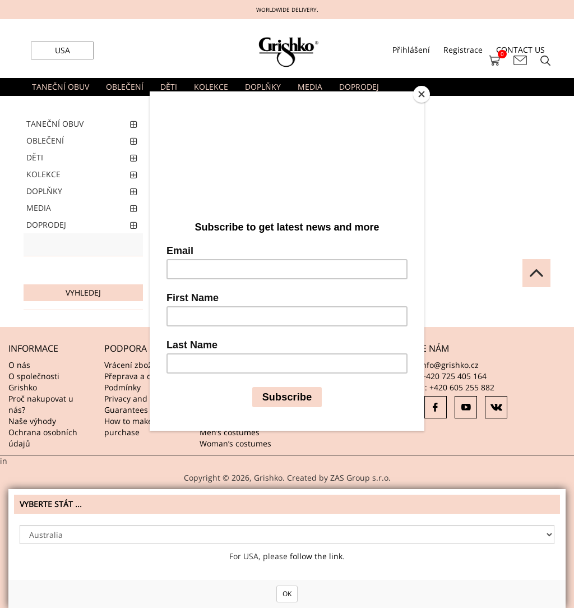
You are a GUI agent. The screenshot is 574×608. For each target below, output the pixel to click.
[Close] (421, 94)
